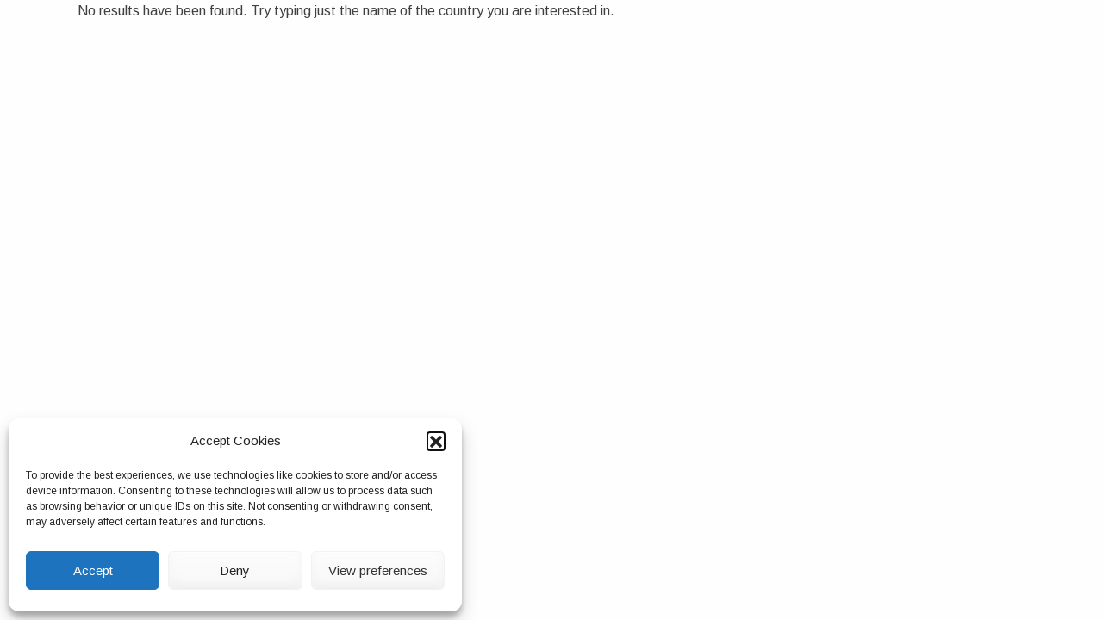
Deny (235, 570)
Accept (93, 570)
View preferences (377, 570)
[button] (436, 441)
